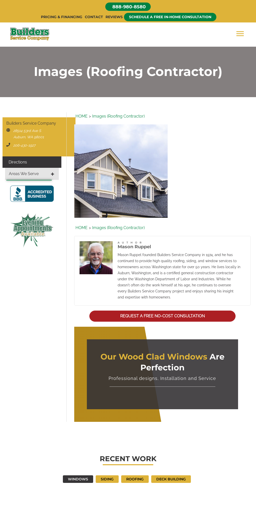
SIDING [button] (107, 479)
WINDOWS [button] (78, 479)
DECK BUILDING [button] (171, 479)
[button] (128, 7)
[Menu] (240, 34)
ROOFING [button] (135, 479)
